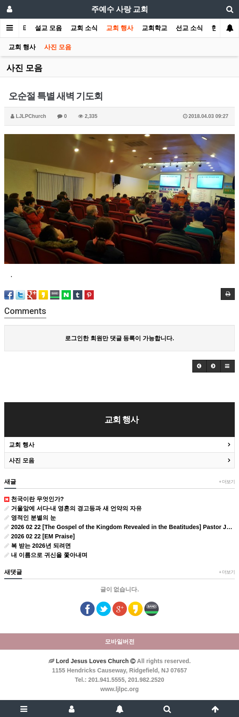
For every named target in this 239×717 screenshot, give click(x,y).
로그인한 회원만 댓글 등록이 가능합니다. (119, 338)
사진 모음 (57, 47)
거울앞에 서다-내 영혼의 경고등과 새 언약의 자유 (73, 508)
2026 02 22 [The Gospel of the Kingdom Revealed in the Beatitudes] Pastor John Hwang (119, 527)
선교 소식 (189, 28)
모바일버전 (120, 641)
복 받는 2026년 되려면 (37, 545)
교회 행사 (119, 28)
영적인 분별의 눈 (30, 517)
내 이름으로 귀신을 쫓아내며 (45, 555)
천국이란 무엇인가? (34, 499)
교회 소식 (84, 28)
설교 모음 (48, 28)
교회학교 (154, 28)
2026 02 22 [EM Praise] (39, 536)
